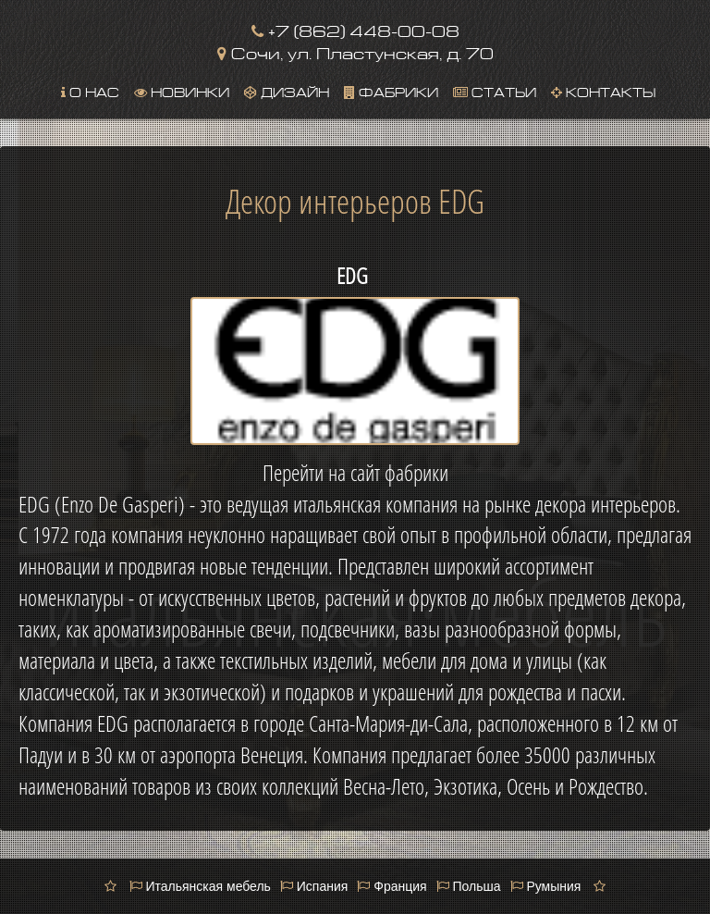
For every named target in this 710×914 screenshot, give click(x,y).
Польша (468, 886)
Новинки (181, 90)
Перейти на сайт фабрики (355, 473)
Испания (314, 886)
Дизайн (286, 90)
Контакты (603, 90)
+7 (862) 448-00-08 (355, 29)
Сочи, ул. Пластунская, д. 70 (355, 51)
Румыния (545, 886)
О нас (90, 90)
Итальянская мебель (200, 886)
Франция (391, 886)
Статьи (494, 90)
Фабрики (391, 90)
